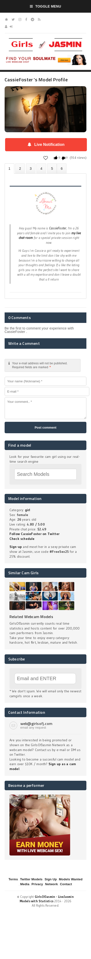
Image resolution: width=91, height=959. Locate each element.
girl (27, 510)
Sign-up (15, 547)
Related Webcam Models (31, 617)
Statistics (41, 168)
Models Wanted (71, 879)
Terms (13, 879)
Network (51, 884)
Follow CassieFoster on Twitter (34, 534)
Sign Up (51, 879)
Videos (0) (31, 168)
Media (24, 884)
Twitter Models (31, 879)
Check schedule (22, 538)
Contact (66, 884)
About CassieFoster (9, 168)
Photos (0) (20, 168)
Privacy (37, 884)
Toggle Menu (45, 6)
